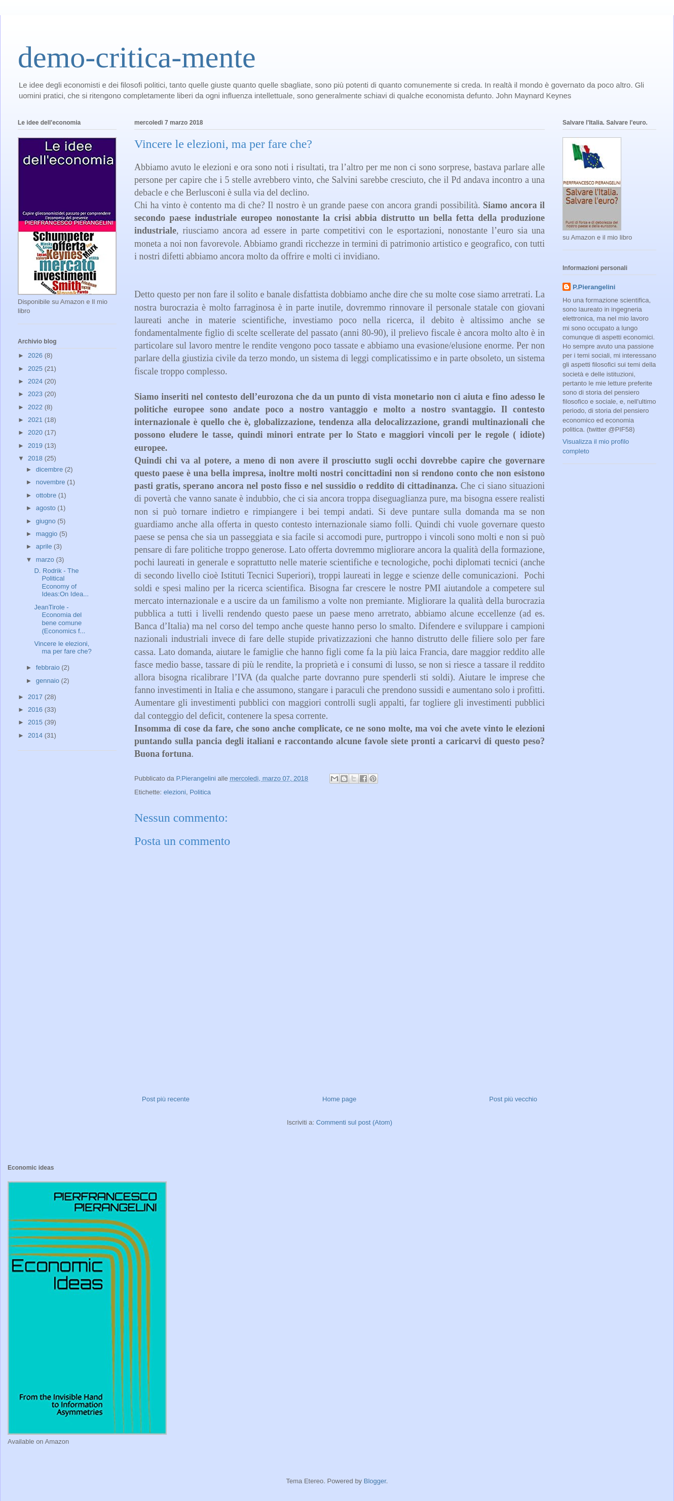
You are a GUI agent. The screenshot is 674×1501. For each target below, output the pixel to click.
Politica (200, 792)
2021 (36, 420)
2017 (36, 697)
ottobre (47, 495)
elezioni (175, 792)
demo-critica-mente (137, 57)
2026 (36, 355)
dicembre (50, 469)
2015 (36, 722)
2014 (36, 735)
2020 (36, 432)
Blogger (375, 1481)
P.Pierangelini (594, 287)
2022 (36, 407)
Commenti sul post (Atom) (354, 1122)
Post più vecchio (513, 1099)
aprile (45, 546)
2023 (36, 394)
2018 (36, 458)
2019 (36, 445)
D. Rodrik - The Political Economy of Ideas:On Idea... (61, 582)
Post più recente (166, 1099)
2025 (36, 368)
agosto (47, 508)
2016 (36, 709)
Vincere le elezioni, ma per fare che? (62, 648)
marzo (46, 559)
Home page (339, 1099)
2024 (36, 381)
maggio (47, 533)
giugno (47, 521)
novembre (51, 482)
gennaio (48, 680)
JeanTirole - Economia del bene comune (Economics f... (59, 619)
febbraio (49, 667)
